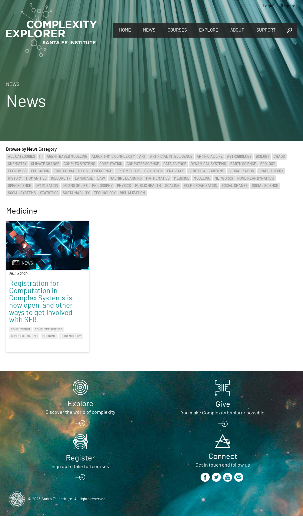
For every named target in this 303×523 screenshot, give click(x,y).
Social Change (234, 185)
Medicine (181, 178)
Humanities (36, 178)
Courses (177, 30)
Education (40, 171)
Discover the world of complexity (80, 419)
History (15, 178)
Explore (208, 30)
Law (101, 178)
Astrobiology (239, 156)
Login (268, 6)
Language (84, 178)
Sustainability (76, 193)
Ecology (267, 164)
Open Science (19, 185)
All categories (21, 156)
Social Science (265, 185)
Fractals (175, 171)
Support (266, 30)
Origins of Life (75, 185)
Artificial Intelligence (171, 156)
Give (222, 411)
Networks (224, 178)
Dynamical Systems (208, 164)
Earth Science (243, 164)
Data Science (174, 164)
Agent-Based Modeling (67, 156)
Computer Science (143, 164)
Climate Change (45, 164)
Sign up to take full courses (80, 473)
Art (142, 156)
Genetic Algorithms (206, 171)
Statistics (49, 193)
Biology (262, 156)
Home (125, 30)
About (237, 30)
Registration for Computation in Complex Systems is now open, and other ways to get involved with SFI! (41, 302)
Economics (17, 171)
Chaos (279, 156)
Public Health (148, 185)
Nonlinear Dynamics (255, 178)
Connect (222, 463)
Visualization (132, 193)
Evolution (153, 171)
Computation (110, 164)
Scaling (172, 185)
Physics (124, 185)
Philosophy (102, 185)
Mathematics (158, 178)
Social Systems (22, 193)
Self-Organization (200, 185)
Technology (105, 193)
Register (289, 6)
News (149, 30)
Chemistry (17, 164)
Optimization (46, 185)
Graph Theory (270, 171)
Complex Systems (79, 164)
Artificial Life (210, 156)
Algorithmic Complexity (113, 156)
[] (40, 156)
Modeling (202, 178)
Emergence (102, 171)
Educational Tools (71, 171)
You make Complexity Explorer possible (223, 419)
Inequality (61, 178)
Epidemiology (128, 171)
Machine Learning (125, 178)
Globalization (241, 171)
